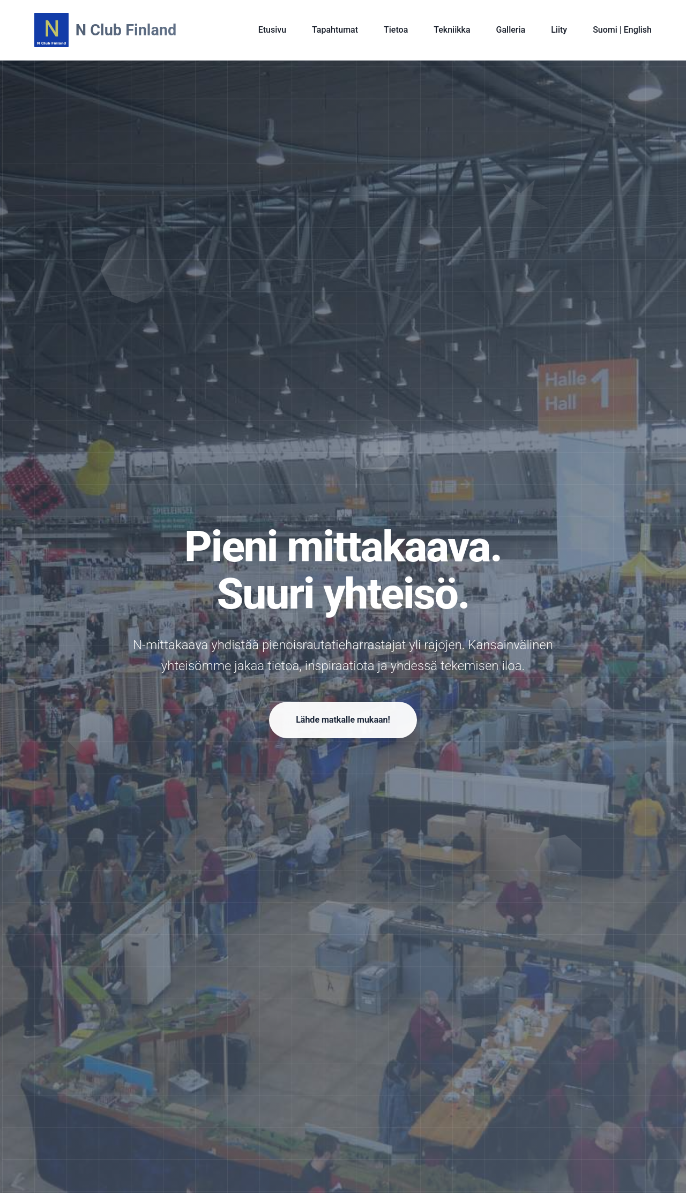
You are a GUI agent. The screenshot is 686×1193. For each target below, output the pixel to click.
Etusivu (272, 30)
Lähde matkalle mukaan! (343, 722)
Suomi (606, 30)
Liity (559, 30)
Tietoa (396, 30)
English (637, 30)
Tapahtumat (335, 30)
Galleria (511, 30)
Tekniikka (452, 30)
